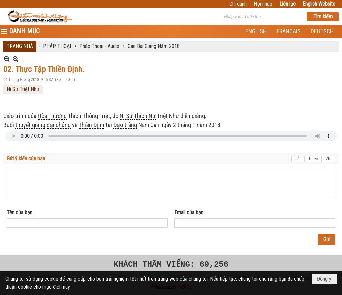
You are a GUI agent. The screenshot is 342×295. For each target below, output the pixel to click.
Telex (313, 158)
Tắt (298, 158)
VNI (328, 158)
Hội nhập (263, 4)
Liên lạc (287, 4)
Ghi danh (238, 4)
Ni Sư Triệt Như (23, 89)
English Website (319, 4)
